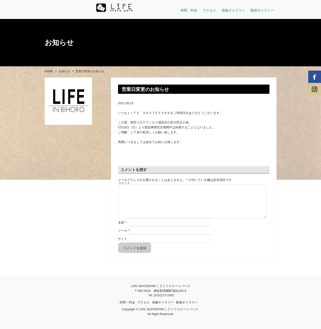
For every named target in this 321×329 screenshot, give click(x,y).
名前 (122, 228)
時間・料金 (188, 10)
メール (123, 236)
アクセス (209, 10)
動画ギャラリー (262, 10)
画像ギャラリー (233, 10)
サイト (122, 244)
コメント (124, 183)
